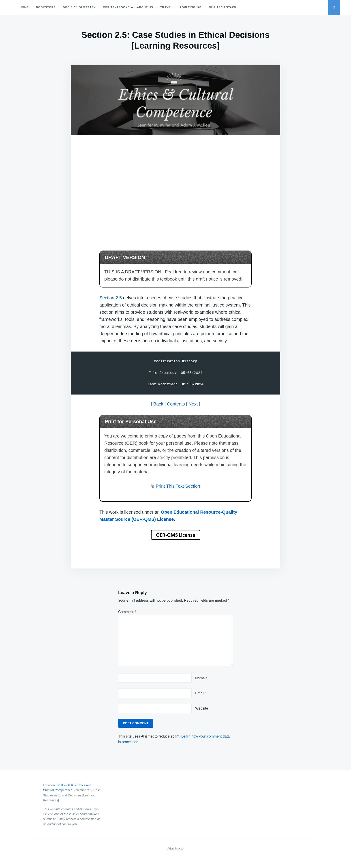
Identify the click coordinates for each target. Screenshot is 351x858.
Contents (176, 403)
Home (24, 7)
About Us (145, 7)
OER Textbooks (116, 7)
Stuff (60, 785)
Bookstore (46, 7)
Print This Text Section (178, 486)
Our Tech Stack (222, 7)
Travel (166, 7)
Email (201, 693)
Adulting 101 (191, 7)
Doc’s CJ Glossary (79, 7)
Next (193, 403)
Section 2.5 (110, 297)
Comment (127, 612)
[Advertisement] (175, 183)
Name (201, 678)
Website (201, 708)
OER (69, 785)
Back (158, 403)
